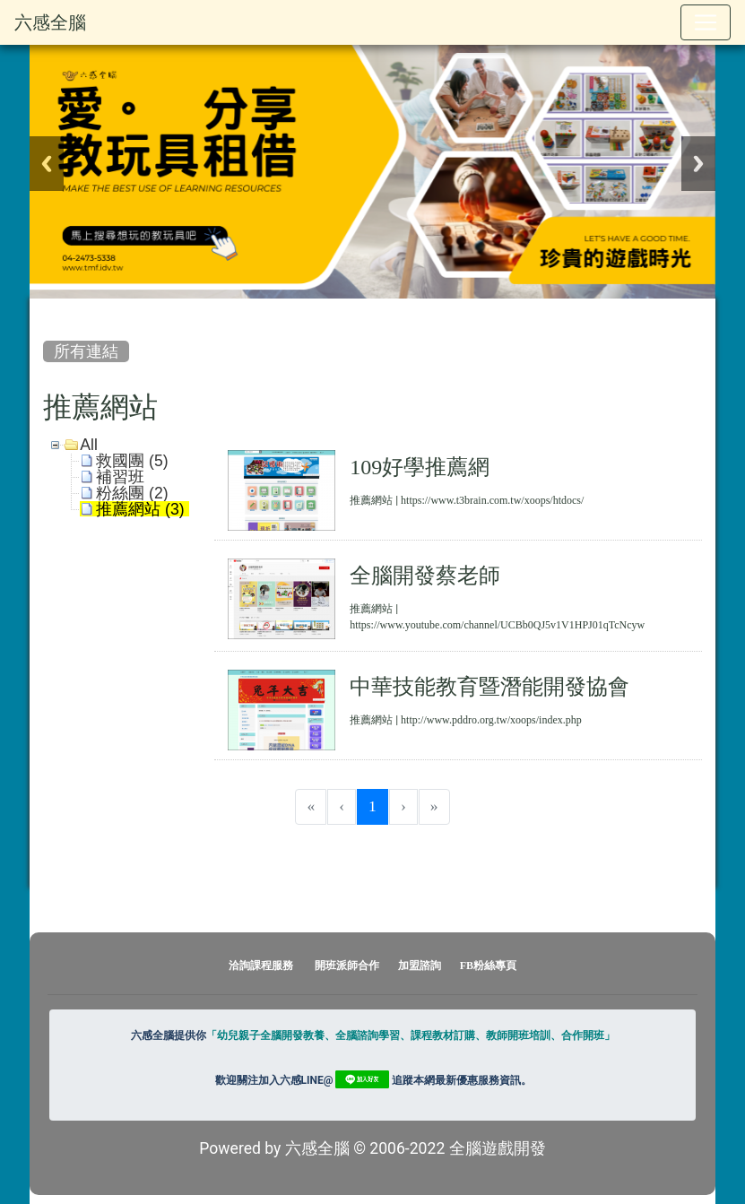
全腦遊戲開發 (497, 1148)
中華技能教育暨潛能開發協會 (489, 686)
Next (698, 163)
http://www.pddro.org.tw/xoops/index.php (491, 720)
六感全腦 (50, 22)
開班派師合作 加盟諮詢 (379, 965)
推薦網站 (371, 500)
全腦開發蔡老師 (425, 574)
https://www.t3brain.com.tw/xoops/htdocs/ (492, 500)
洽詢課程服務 (261, 965)
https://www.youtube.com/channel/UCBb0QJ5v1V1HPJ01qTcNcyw (497, 624)
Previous (47, 163)
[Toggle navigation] (705, 22)
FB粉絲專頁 (488, 965)
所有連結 (86, 351)
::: (46, 313)
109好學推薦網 (419, 466)
